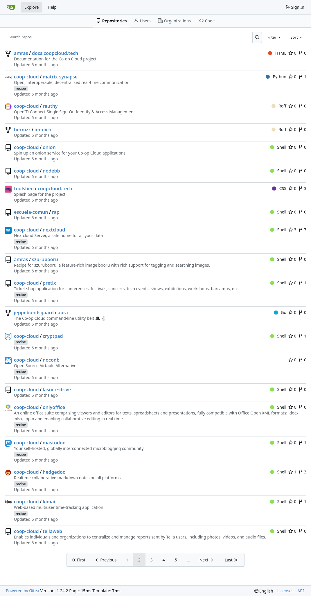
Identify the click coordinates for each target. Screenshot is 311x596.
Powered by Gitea (22, 590)
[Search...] (257, 37)
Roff (279, 106)
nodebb (51, 171)
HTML (277, 53)
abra (62, 312)
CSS (279, 188)
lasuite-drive (57, 389)
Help (52, 7)
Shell (278, 147)
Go (280, 312)
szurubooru (45, 259)
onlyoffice (54, 407)
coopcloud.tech (55, 188)
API (300, 590)
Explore (31, 7)
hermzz (22, 129)
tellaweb (52, 531)
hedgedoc (54, 472)
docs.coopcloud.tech (55, 53)
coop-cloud (26, 77)
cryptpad (53, 336)
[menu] (263, 591)
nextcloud (54, 230)
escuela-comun (31, 212)
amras (21, 53)
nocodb (51, 360)
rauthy (50, 106)
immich (43, 129)
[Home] (11, 7)
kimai (49, 502)
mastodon (54, 443)
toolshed (24, 188)
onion (49, 147)
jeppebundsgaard (34, 312)
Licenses (285, 590)
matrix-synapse (60, 77)
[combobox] (274, 37)
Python (276, 76)
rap (56, 212)
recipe (21, 88)
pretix (49, 283)
